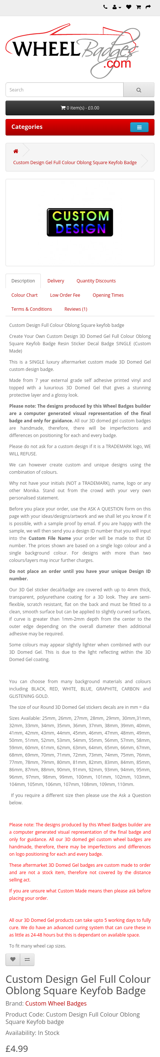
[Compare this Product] (27, 959)
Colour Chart (24, 295)
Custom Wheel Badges (56, 1003)
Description (23, 281)
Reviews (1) (75, 309)
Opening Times (108, 295)
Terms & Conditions (31, 309)
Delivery (55, 281)
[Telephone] (105, 7)
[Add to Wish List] (13, 959)
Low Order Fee (65, 295)
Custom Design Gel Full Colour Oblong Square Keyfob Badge (75, 162)
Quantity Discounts (96, 281)
